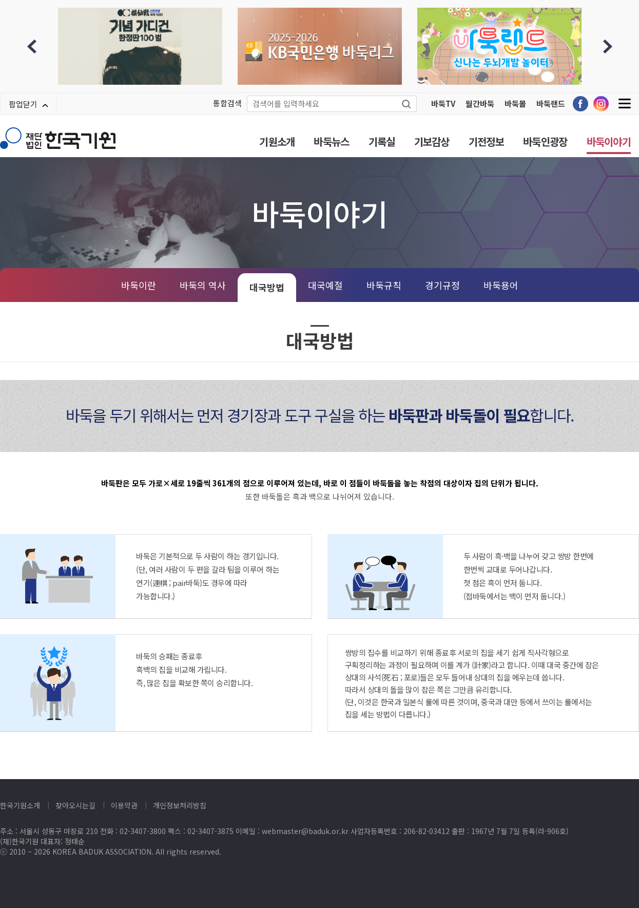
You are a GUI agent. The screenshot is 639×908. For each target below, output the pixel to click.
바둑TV (443, 103)
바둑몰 (515, 103)
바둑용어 (500, 285)
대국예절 (325, 285)
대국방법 (266, 287)
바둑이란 (138, 285)
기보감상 (432, 141)
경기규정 (442, 285)
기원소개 (277, 141)
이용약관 (124, 805)
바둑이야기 (609, 141)
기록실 (382, 141)
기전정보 (486, 141)
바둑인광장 (545, 141)
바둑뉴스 (331, 141)
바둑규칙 (383, 285)
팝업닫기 (28, 104)
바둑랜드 (550, 103)
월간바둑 (480, 103)
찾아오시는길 (75, 805)
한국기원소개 (20, 805)
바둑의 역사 (203, 285)
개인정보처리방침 (179, 805)
